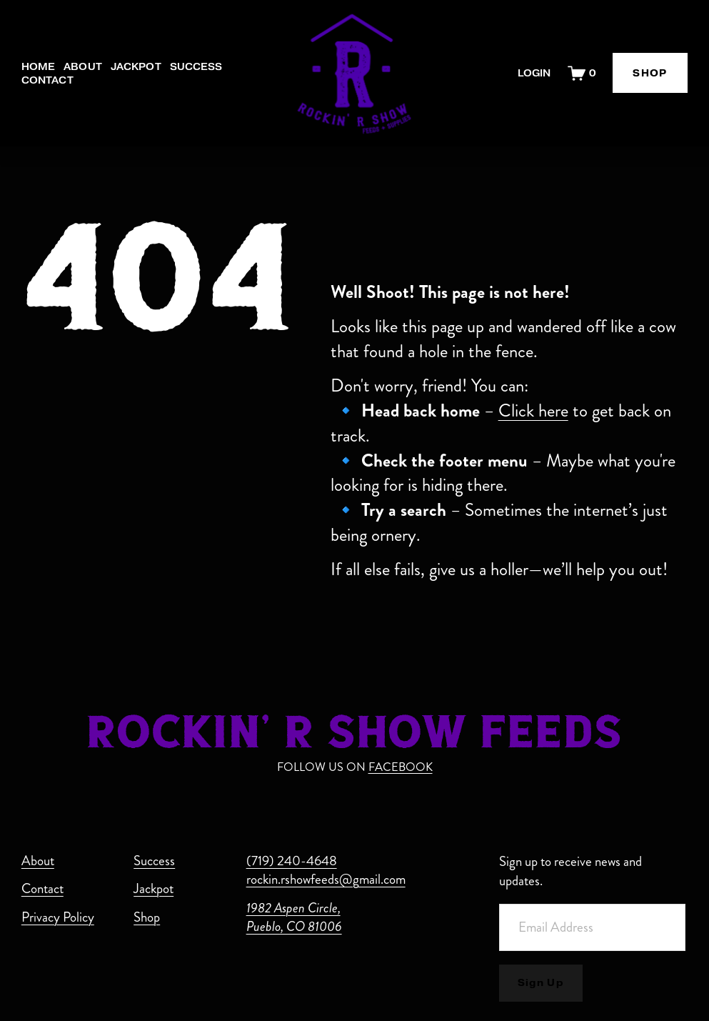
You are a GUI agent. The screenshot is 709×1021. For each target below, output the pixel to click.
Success (196, 67)
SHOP (650, 73)
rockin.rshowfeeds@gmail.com (326, 879)
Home (38, 67)
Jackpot (136, 67)
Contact (47, 80)
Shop (147, 917)
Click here (533, 410)
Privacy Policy (57, 917)
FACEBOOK (400, 767)
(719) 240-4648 (291, 861)
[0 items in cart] (581, 73)
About (83, 67)
